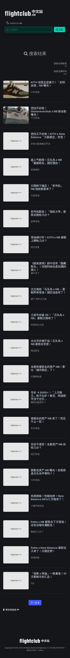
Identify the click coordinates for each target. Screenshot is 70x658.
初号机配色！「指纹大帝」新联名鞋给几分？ (48, 213)
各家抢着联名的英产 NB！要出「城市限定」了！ (48, 368)
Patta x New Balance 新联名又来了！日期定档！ (48, 549)
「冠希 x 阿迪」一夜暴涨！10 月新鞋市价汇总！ (48, 575)
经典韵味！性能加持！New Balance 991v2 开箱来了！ (47, 497)
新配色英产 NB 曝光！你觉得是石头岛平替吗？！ (48, 472)
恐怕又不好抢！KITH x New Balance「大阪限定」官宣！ (48, 135)
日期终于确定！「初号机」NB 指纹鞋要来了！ (47, 187)
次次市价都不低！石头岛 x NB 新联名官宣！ (47, 342)
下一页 (35, 602)
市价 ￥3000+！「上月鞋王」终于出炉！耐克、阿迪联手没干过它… (48, 396)
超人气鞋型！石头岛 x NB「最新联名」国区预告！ (46, 161)
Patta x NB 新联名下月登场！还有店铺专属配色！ (49, 523)
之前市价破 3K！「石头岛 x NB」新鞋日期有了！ (47, 316)
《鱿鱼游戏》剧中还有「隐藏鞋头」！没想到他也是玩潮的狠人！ (48, 266)
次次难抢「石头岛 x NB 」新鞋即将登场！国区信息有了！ (48, 291)
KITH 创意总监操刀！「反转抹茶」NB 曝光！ (48, 84)
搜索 (59, 29)
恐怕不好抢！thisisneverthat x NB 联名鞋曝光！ (48, 111)
